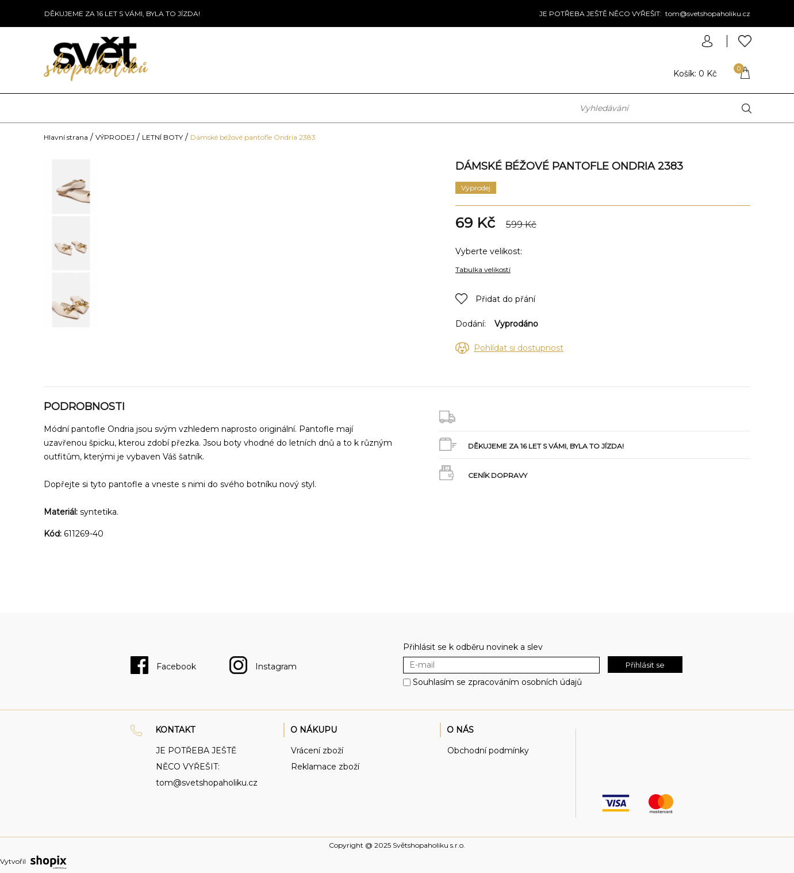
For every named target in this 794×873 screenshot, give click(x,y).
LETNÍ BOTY (162, 137)
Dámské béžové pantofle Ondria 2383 (253, 137)
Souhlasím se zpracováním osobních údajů (497, 682)
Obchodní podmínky (488, 750)
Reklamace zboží (325, 766)
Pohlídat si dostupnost (518, 348)
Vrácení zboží (317, 750)
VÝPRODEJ (115, 137)
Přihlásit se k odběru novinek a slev (473, 647)
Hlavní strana (66, 137)
